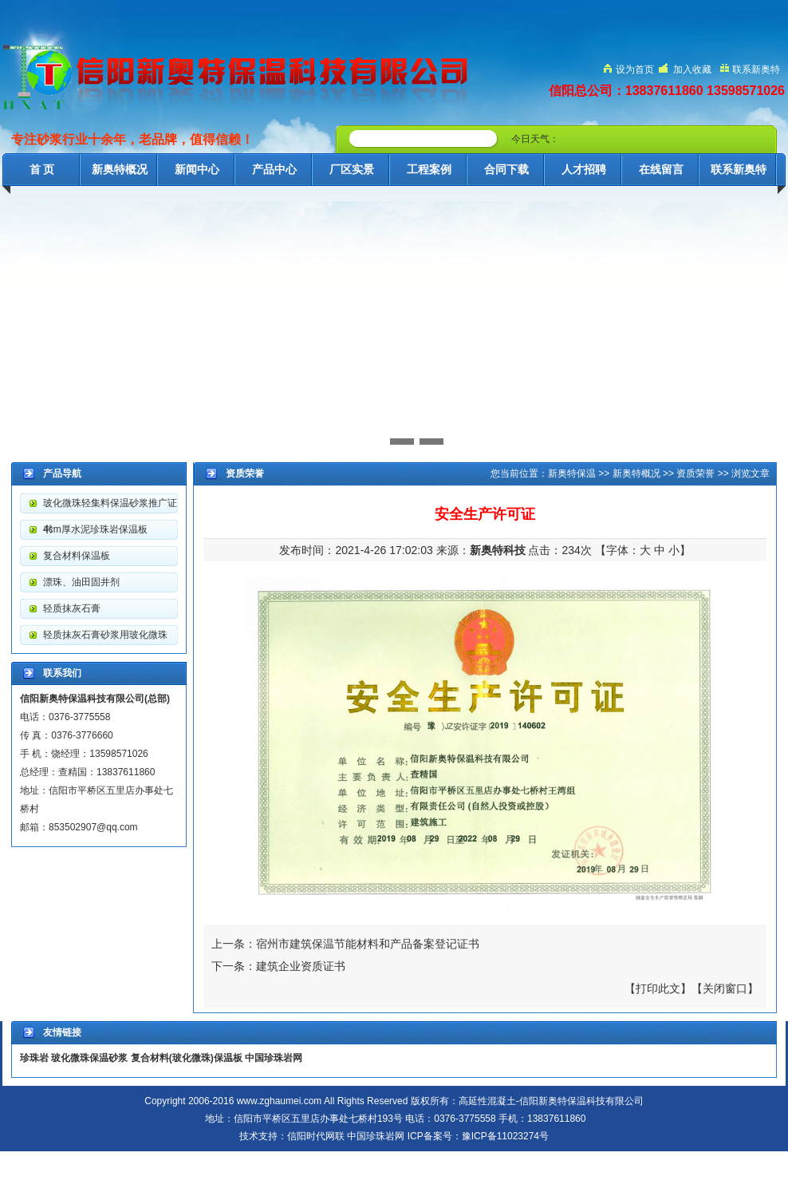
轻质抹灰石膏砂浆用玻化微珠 (105, 634)
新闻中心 (197, 170)
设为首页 (635, 69)
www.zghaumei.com (279, 1101)
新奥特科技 (498, 550)
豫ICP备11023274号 (505, 1136)
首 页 (42, 170)
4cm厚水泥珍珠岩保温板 (95, 529)
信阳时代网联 (316, 1136)
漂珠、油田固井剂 (81, 582)
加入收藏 (692, 69)
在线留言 (661, 170)
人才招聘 (583, 170)
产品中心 (274, 170)
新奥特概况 (120, 170)
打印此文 (658, 988)
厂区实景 (351, 170)
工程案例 (429, 170)
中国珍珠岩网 (375, 1136)
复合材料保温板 (76, 555)
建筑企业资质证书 (300, 966)
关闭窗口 (725, 988)
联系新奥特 (756, 69)
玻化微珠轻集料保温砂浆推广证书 (110, 507)
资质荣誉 (695, 473)
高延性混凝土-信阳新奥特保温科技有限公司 (551, 1101)
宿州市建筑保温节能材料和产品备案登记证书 (367, 943)
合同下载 (506, 170)
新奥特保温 (572, 473)
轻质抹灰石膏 (71, 608)
